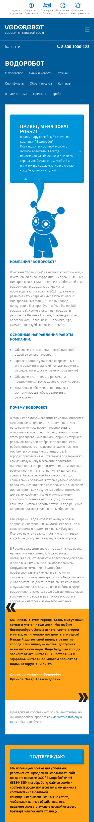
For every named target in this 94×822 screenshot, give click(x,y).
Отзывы (63, 73)
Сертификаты (14, 84)
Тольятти (12, 47)
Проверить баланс (47, 12)
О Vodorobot (14, 73)
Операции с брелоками (31, 12)
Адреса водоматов (16, 12)
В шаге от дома (16, 94)
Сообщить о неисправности (78, 12)
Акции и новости (40, 73)
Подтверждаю (47, 757)
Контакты (64, 84)
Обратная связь (41, 84)
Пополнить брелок (62, 12)
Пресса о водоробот (47, 94)
